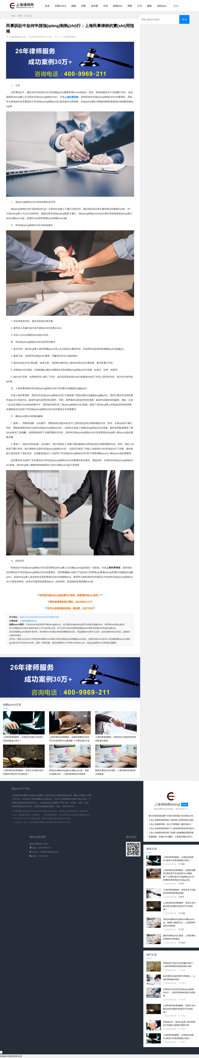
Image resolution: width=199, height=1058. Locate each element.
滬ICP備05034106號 (62, 822)
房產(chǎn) (60, 5)
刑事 (83, 5)
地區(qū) (161, 5)
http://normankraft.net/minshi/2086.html (39, 617)
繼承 (149, 5)
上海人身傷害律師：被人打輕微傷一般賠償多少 (170, 824)
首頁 (47, 5)
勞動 (130, 5)
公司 (139, 5)
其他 (175, 5)
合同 (105, 5)
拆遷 (94, 5)
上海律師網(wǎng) (28, 620)
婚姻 (73, 5)
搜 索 (184, 19)
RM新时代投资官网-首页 (11, 1056)
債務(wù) (117, 5)
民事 (20, 15)
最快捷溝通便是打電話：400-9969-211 (70, 601)
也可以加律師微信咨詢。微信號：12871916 (70, 608)
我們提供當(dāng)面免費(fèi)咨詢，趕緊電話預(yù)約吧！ (70, 595)
